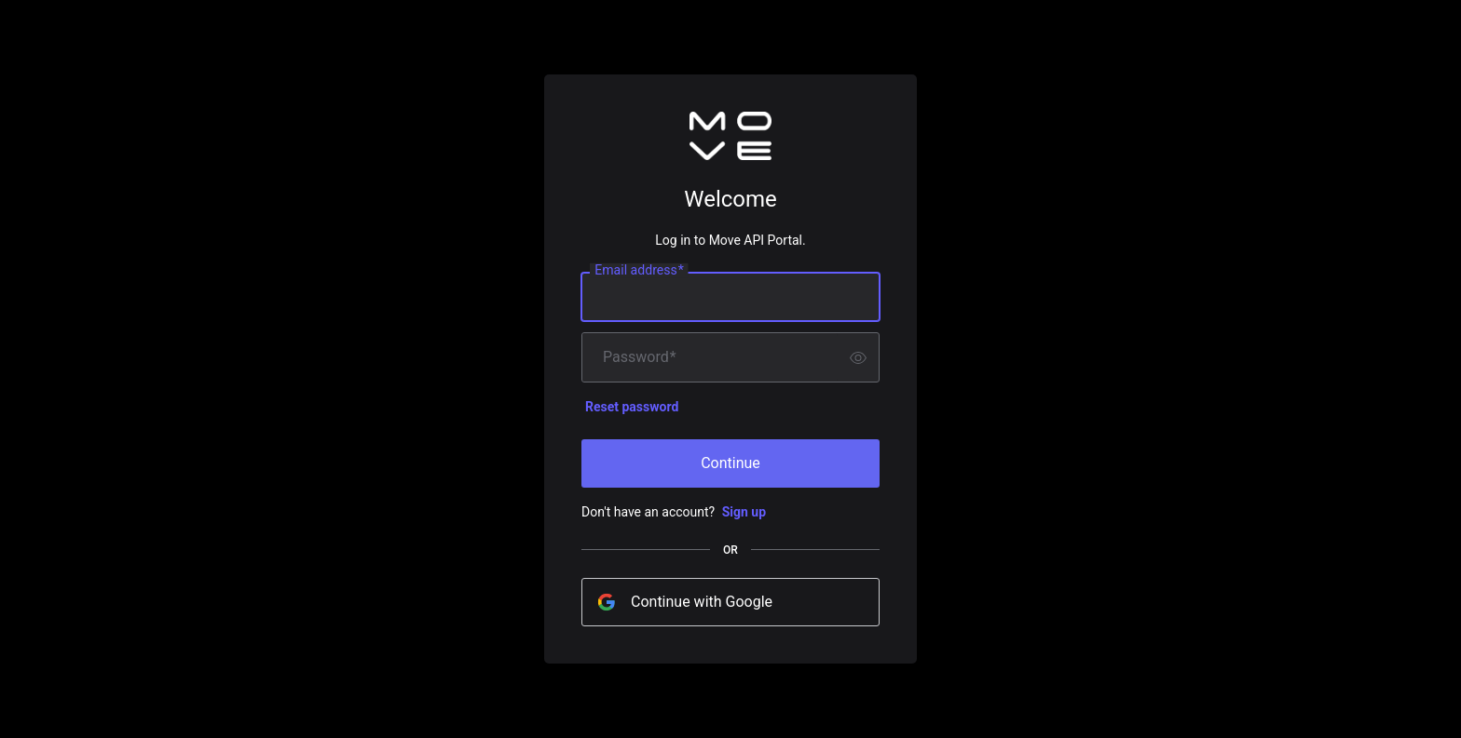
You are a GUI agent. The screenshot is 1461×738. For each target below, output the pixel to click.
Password (639, 357)
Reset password (631, 406)
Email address (638, 270)
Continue (730, 463)
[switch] (858, 357)
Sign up (744, 511)
